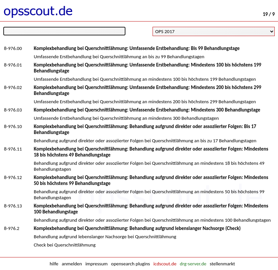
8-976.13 (13, 206)
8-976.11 (13, 149)
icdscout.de (164, 264)
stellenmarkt (222, 264)
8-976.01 (13, 65)
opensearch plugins (130, 264)
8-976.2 (11, 228)
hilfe (54, 264)
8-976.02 (13, 87)
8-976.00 (13, 48)
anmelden (72, 264)
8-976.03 (13, 110)
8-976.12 (13, 177)
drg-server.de (193, 264)
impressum (96, 264)
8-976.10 (13, 126)
